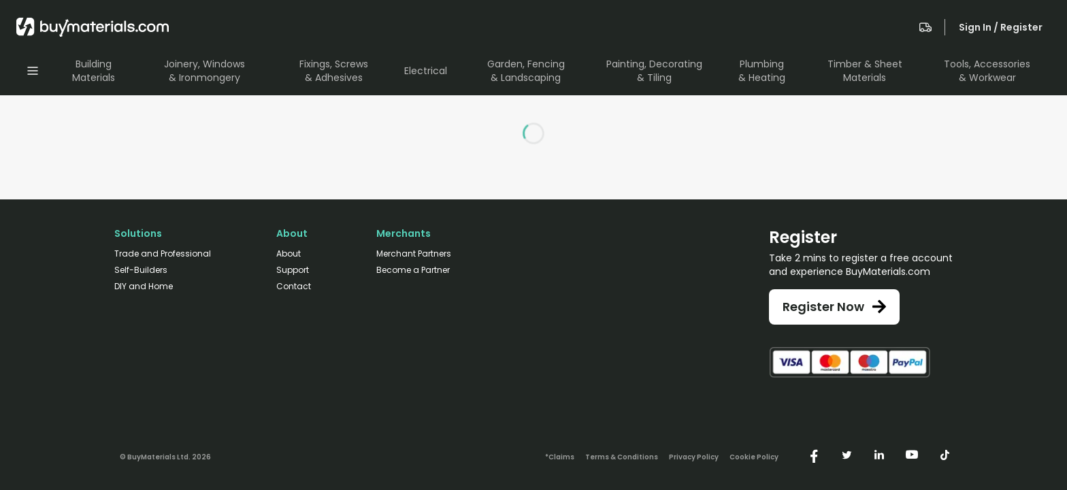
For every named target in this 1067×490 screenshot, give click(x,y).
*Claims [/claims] (559, 457)
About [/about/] (288, 253)
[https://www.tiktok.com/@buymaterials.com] (944, 454)
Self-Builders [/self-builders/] (140, 270)
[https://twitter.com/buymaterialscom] (846, 454)
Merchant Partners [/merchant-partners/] (413, 253)
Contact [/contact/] (293, 286)
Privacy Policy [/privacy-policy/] (694, 457)
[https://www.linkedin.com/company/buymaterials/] (879, 454)
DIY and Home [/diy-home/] (143, 286)
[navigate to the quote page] (925, 27)
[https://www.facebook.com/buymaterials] (814, 454)
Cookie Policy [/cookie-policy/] (753, 457)
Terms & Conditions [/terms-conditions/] (621, 457)
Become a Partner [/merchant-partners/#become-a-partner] (413, 270)
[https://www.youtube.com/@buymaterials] (912, 454)
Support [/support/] (292, 270)
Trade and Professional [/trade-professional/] (162, 253)
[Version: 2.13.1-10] (165, 454)
